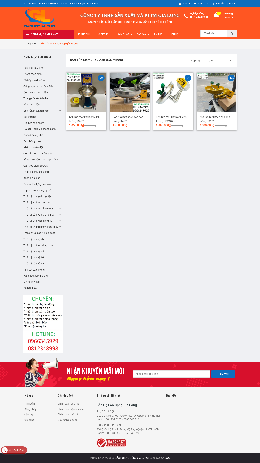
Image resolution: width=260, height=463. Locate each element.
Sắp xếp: (196, 60)
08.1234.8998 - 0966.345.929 (122, 419)
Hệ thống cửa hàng (226, 3)
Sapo (168, 457)
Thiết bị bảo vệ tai (33, 257)
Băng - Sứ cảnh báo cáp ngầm (40, 159)
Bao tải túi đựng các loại (37, 184)
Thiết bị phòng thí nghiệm (37, 196)
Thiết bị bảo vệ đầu (34, 251)
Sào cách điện (31, 104)
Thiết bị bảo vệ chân (35, 239)
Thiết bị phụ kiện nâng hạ (37, 220)
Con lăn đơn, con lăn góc (37, 153)
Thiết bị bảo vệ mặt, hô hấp (39, 214)
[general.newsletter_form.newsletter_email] (171, 374)
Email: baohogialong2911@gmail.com (81, 3)
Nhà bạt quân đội (33, 147)
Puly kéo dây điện (33, 67)
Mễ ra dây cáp (31, 281)
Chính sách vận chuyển (71, 409)
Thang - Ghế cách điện (36, 98)
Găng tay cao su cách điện (38, 86)
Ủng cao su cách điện (35, 92)
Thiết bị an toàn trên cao (37, 202)
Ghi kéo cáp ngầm (33, 123)
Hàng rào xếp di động (35, 275)
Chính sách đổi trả (68, 414)
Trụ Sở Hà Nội (105, 411)
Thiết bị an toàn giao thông (38, 208)
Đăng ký (28, 414)
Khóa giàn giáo (31, 178)
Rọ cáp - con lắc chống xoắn (39, 129)
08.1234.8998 (199, 17)
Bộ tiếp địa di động (34, 80)
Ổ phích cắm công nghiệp (37, 190)
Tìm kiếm (29, 403)
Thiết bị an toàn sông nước (38, 245)
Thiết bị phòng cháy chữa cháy (40, 226)
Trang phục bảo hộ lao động (39, 233)
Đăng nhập (30, 409)
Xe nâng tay (30, 287)
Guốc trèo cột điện (33, 135)
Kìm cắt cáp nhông (34, 269)
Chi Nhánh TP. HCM (109, 425)
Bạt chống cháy (32, 141)
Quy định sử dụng (67, 420)
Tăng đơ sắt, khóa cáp (36, 171)
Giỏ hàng (29, 420)
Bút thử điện (30, 116)
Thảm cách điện (32, 74)
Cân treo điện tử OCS (35, 165)
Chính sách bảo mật (69, 403)
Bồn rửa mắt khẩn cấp (36, 110)
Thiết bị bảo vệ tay (33, 263)
